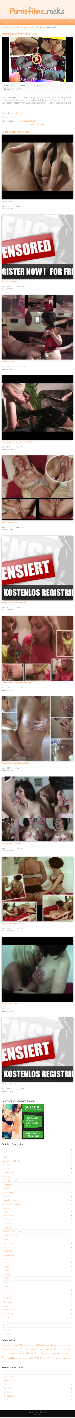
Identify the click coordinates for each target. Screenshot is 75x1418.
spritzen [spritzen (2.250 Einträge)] (44, 1358)
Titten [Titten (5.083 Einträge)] (56, 1358)
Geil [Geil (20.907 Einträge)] (55, 1349)
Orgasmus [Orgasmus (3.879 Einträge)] (45, 1353)
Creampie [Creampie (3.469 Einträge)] (55, 1345)
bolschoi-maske (29, 27)
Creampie (7, 1184)
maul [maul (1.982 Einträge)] (18, 1354)
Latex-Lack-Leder (9, 1263)
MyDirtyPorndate (9, 1274)
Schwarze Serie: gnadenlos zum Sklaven (19, 442)
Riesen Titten (8, 1298)
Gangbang (7, 1227)
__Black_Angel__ (9, 1372)
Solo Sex (6, 1317)
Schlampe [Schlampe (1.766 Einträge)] (68, 1354)
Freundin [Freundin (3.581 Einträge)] (40, 1349)
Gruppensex (8, 1243)
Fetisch (6, 1208)
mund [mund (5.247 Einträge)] (23, 1353)
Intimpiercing (8, 1255)
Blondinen (7, 1165)
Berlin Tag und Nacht (11, 1161)
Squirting (6, 1321)
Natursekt (7, 1282)
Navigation (7, 22)
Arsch (17, 121)
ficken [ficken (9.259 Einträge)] (16, 1349)
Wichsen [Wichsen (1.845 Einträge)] (4, 1362)
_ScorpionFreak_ (9, 1396)
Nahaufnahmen (9, 1278)
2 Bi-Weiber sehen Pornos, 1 (14, 923)
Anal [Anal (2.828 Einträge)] (16, 1345)
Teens (5, 1325)
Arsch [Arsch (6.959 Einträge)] (22, 1344)
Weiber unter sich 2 (10, 1084)
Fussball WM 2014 (10, 1220)
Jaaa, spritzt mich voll (11, 843)
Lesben (6, 1270)
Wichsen (6, 1333)
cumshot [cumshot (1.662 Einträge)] (63, 1345)
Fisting (5, 1212)
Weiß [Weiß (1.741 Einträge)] (69, 1358)
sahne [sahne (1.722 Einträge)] (63, 1354)
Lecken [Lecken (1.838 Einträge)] (9, 1354)
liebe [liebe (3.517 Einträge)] (14, 1353)
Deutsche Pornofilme (9, 27)
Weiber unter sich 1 (10, 1003)
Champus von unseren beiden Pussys (17, 682)
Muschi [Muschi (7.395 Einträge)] (31, 1353)
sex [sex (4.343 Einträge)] (25, 1358)
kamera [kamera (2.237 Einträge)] (68, 1350)
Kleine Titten (8, 1259)
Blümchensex (8, 1173)
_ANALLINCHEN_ (9, 1380)
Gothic (5, 1239)
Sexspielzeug (8, 1314)
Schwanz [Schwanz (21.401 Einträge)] (9, 1357)
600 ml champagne (10, 281)
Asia (4, 1153)
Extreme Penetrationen (12, 1204)
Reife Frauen (8, 1294)
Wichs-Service (8, 361)
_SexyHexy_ (7, 1400)
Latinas (6, 1267)
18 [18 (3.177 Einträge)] (3, 1345)
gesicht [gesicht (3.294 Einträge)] (62, 1349)
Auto (5, 1157)
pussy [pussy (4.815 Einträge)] (57, 1353)
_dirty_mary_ (8, 1388)
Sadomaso (7, 1306)
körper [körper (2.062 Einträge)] (4, 1354)
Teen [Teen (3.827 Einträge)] (50, 1358)
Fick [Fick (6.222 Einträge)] (10, 1349)
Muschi (33, 121)
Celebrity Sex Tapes (11, 1180)
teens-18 (6, 1329)
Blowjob (6, 1169)
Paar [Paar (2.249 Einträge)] (52, 1354)
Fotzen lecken (8, 1216)
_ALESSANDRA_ (9, 1376)
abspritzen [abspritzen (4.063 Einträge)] (9, 1344)
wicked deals (7, 201)
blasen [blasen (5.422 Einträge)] (39, 1344)
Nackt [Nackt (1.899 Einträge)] (38, 1354)
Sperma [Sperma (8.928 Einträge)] (36, 1358)
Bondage (6, 1176)
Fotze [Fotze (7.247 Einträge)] (24, 1349)
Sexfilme (20, 27)
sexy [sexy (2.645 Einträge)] (29, 1358)
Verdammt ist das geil (11, 522)
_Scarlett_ (7, 1392)
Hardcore (6, 1247)
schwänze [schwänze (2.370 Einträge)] (19, 1358)
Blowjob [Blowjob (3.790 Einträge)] (47, 1345)
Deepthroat (7, 1188)
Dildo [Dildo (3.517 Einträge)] (68, 1345)
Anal (14, 117)
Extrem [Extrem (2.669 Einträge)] (4, 1349)
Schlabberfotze (9, 1310)
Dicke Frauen (8, 1192)
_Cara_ (5, 1384)
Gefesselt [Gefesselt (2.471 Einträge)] (48, 1349)
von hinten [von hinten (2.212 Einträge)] (63, 1358)
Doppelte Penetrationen (12, 1200)
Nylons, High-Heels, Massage (14, 602)
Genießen (25, 121)
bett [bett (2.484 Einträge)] (33, 1345)
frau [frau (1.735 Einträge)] (28, 1350)
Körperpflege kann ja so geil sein (16, 763)
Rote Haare (7, 1302)
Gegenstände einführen (12, 1231)
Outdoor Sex (8, 1290)
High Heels (7, 1251)
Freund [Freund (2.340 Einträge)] (33, 1350)
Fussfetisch (7, 1223)
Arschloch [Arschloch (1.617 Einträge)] (29, 1345)
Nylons (6, 1286)
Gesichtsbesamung (10, 1235)
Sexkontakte (37, 1414)
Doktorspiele (8, 1196)
